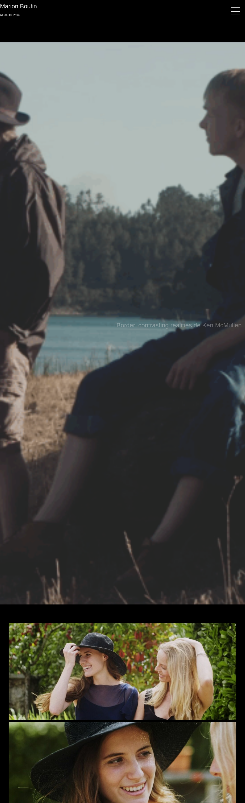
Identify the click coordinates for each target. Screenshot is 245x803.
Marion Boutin (18, 6)
